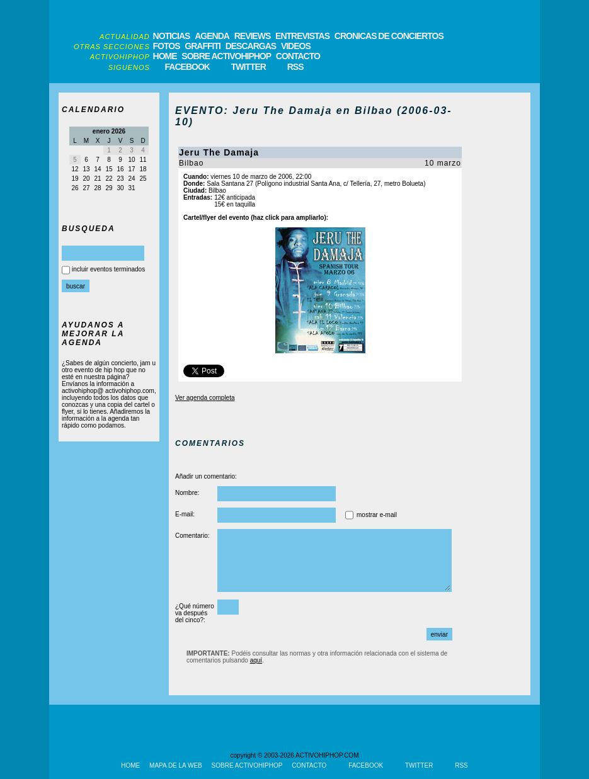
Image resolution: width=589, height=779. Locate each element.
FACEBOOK (187, 67)
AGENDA (212, 36)
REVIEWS (252, 36)
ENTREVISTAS (302, 36)
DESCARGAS (251, 46)
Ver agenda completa (205, 397)
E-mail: (185, 514)
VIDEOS (296, 46)
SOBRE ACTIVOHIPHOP (226, 56)
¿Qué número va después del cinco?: (194, 613)
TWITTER (248, 67)
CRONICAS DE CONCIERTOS (389, 36)
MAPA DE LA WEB (175, 765)
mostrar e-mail (377, 514)
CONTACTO (298, 56)
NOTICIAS (171, 36)
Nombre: (187, 492)
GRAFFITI (202, 46)
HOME (165, 56)
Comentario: (192, 535)
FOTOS (166, 46)
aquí (256, 660)
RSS (295, 67)
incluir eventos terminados (108, 269)
